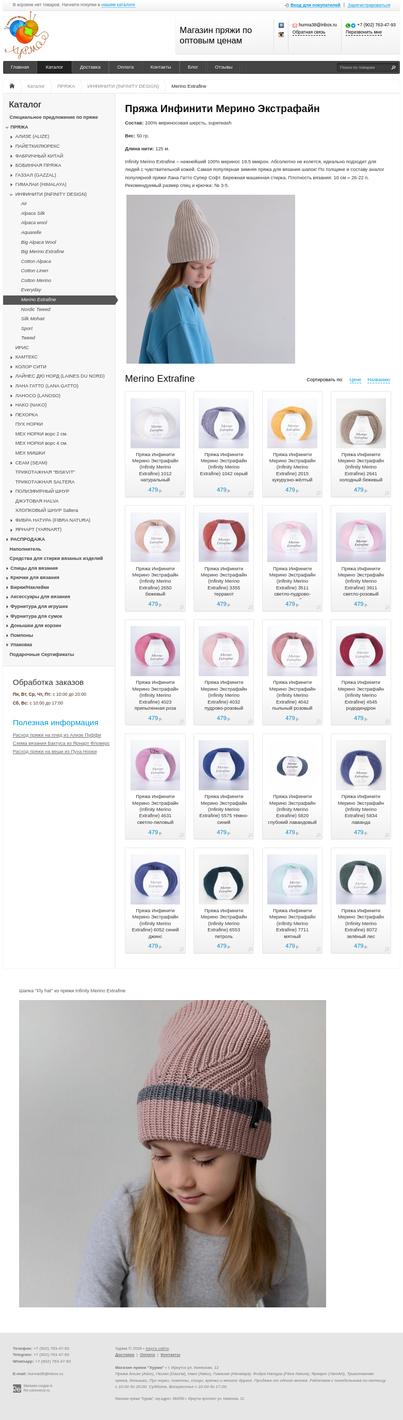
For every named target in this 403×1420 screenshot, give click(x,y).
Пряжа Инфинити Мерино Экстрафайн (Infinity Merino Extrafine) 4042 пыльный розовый (292, 695)
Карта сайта (157, 1348)
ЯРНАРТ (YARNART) (38, 529)
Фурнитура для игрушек (39, 606)
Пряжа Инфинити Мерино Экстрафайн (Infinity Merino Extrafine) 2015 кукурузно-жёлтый (292, 467)
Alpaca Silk (33, 213)
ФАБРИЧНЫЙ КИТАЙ (39, 156)
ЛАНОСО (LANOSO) (38, 395)
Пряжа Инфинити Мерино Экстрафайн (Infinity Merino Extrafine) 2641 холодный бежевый (361, 467)
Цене (355, 379)
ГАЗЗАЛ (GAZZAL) (35, 175)
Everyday (31, 289)
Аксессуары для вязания (40, 596)
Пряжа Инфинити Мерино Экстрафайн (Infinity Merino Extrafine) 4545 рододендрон (361, 695)
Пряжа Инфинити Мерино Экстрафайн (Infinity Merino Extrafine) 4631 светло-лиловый (155, 809)
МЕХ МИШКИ (30, 453)
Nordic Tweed (36, 309)
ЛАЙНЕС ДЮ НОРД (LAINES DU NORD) (60, 376)
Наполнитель (26, 549)
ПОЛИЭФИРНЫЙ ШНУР (42, 491)
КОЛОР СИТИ (30, 366)
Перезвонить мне (364, 32)
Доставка (90, 67)
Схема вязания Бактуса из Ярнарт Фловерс (61, 743)
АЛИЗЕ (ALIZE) (32, 136)
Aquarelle (31, 232)
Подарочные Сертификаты (42, 654)
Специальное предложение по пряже (54, 117)
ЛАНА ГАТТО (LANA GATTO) (46, 385)
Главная (20, 67)
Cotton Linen (35, 270)
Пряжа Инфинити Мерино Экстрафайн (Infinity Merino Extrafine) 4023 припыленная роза (155, 695)
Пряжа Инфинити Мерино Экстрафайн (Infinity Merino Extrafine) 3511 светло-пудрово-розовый (292, 584)
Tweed (28, 337)
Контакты (161, 67)
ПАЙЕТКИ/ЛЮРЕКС (37, 146)
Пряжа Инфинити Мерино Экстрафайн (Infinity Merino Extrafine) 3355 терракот (224, 581)
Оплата (125, 67)
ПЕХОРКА (26, 414)
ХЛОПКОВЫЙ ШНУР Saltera (46, 510)
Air (24, 203)
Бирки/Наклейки (29, 587)
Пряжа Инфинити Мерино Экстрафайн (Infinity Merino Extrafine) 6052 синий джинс (155, 923)
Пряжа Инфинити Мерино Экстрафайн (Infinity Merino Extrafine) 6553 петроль (224, 923)
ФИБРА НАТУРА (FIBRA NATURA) (53, 520)
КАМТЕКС (26, 357)
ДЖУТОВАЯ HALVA (37, 501)
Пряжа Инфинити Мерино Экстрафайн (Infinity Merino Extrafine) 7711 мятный (292, 923)
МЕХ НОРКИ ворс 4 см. (41, 443)
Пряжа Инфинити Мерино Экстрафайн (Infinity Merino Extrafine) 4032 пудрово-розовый (224, 695)
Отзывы (224, 67)
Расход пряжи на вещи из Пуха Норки (55, 751)
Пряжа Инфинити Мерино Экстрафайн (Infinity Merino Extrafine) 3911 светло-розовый (361, 581)
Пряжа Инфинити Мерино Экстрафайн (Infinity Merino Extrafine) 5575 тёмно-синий (223, 809)
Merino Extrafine (38, 299)
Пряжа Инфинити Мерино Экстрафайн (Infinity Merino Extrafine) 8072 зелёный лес (361, 923)
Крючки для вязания (34, 577)
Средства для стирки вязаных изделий (56, 558)
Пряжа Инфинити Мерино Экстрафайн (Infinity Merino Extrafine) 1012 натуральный (155, 467)
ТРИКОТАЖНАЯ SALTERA (45, 482)
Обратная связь (309, 32)
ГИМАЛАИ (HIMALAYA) (41, 184)
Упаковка (21, 644)
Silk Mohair (33, 318)
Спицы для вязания (34, 568)
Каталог (54, 67)
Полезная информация (56, 722)
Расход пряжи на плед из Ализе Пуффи (57, 735)
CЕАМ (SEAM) (31, 462)
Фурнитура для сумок (36, 616)
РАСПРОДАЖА (27, 539)
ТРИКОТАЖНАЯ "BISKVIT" (45, 472)
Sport (27, 328)
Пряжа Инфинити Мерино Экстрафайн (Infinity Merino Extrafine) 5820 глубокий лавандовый (292, 809)
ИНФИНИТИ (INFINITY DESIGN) (51, 194)
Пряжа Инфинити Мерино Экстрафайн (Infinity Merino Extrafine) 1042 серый (224, 464)
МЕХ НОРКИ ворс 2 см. (41, 433)
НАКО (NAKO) (31, 405)
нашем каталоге (118, 5)
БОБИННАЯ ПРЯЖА (38, 165)
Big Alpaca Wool (38, 242)
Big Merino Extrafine (43, 251)
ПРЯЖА (19, 127)
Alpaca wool (34, 222)
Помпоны (21, 635)
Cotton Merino (36, 280)
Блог (193, 67)
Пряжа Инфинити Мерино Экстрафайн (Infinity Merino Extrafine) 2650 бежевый (155, 581)
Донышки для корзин (35, 625)
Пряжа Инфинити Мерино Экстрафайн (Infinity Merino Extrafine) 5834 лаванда (361, 809)
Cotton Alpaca (36, 261)
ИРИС (22, 347)
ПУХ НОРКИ (29, 424)
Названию (378, 379)
